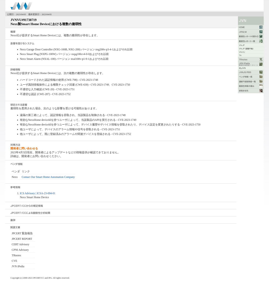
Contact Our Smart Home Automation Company (48, 176)
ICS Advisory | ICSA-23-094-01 (37, 193)
